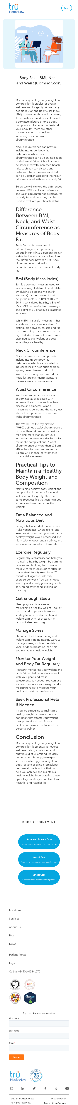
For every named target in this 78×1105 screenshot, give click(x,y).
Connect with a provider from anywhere (39, 877)
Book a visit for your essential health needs (39, 841)
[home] (25, 8)
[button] (66, 8)
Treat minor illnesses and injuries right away (39, 859)
